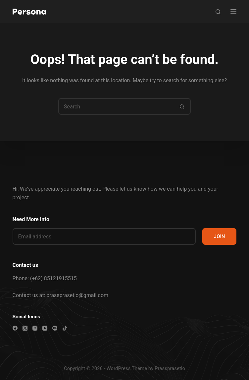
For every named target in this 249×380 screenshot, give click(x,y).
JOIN (219, 236)
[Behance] (54, 328)
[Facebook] (15, 328)
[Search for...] (116, 106)
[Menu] (233, 12)
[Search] (218, 11)
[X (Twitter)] (25, 328)
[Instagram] (34, 328)
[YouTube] (44, 328)
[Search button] (182, 106)
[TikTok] (64, 328)
